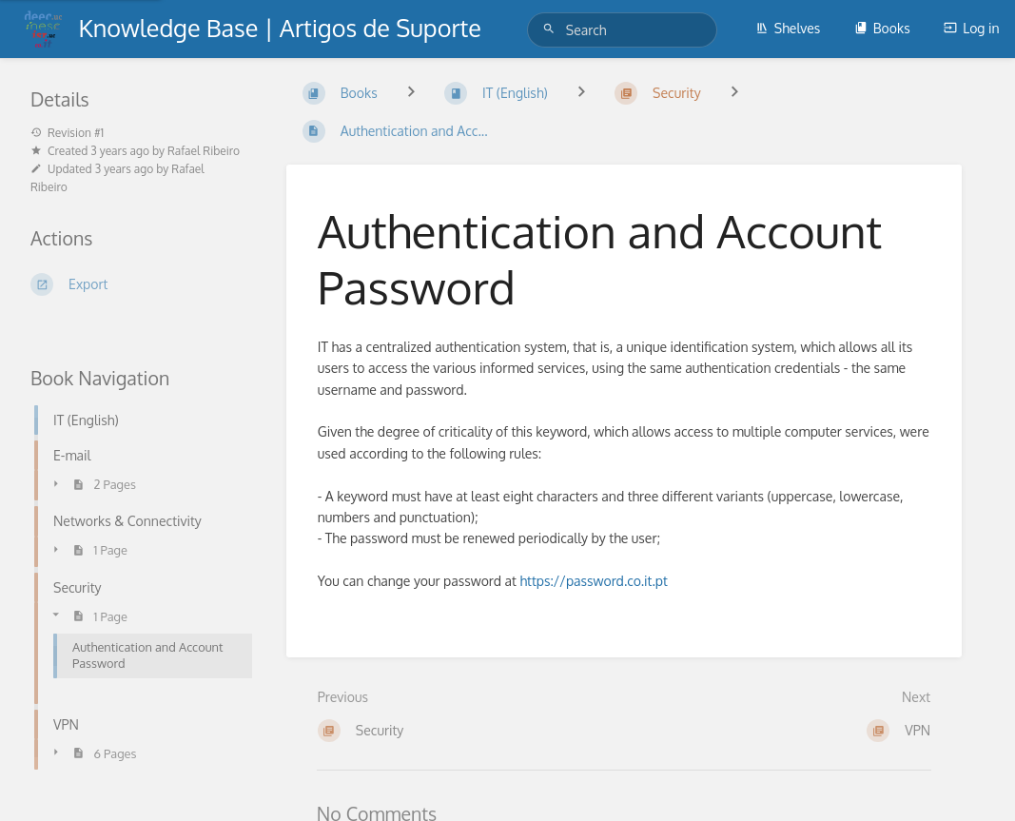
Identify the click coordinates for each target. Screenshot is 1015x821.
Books (882, 28)
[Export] (135, 284)
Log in (971, 28)
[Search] (551, 29)
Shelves (788, 28)
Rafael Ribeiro (203, 151)
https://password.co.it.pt (593, 581)
